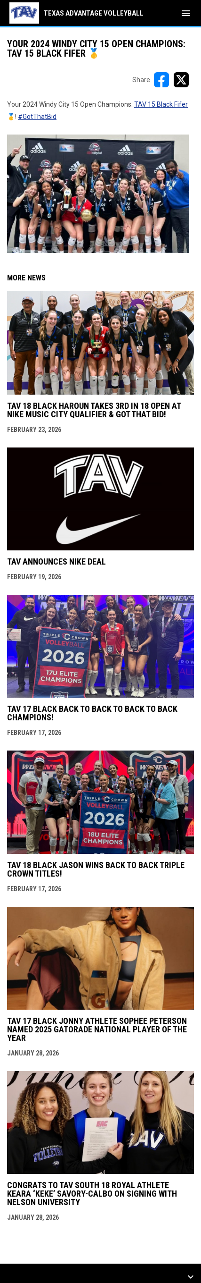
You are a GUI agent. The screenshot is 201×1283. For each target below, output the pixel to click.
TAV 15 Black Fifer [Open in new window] (161, 104)
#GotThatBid (37, 116)
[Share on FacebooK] (161, 79)
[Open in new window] (98, 194)
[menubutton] (186, 13)
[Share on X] (181, 79)
